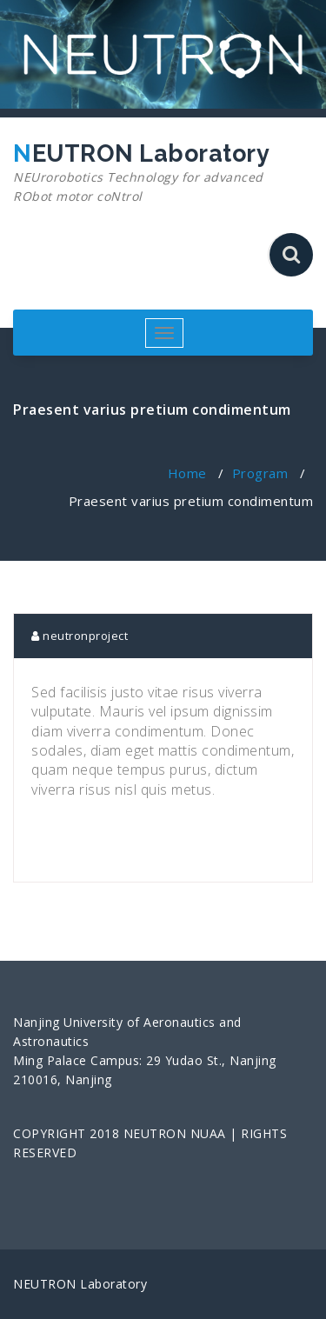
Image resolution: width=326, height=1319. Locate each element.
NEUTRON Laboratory (156, 173)
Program (260, 473)
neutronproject (79, 635)
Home (187, 473)
